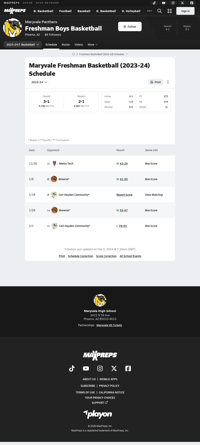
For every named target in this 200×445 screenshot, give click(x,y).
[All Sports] (149, 11)
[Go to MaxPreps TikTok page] (72, 368)
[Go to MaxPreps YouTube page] (86, 368)
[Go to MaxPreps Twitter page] (114, 368)
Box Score (151, 163)
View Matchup (154, 195)
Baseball (84, 11)
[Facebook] (192, 3)
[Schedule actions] (168, 82)
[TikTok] (154, 3)
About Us (89, 379)
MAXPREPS (12, 2)
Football (65, 11)
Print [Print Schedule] (155, 82)
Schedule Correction (80, 256)
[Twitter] (182, 3)
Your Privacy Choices (100, 397)
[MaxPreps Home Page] (73, 54)
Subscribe (88, 386)
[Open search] (159, 11)
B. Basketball (43, 11)
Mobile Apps (108, 379)
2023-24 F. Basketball (22, 44)
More (92, 44)
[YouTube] (163, 3)
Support (100, 402)
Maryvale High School (100, 303)
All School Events (130, 256)
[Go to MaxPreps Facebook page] (128, 368)
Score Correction (106, 256)
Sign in (185, 11)
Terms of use (85, 392)
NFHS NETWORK (47, 2)
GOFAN (28, 2)
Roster (66, 44)
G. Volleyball (131, 11)
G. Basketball (106, 11)
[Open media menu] (170, 11)
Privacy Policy (109, 386)
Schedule (51, 44)
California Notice (111, 392)
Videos (79, 44)
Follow (129, 26)
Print (62, 256)
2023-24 (39, 82)
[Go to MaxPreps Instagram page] (100, 368)
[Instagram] (173, 3)
